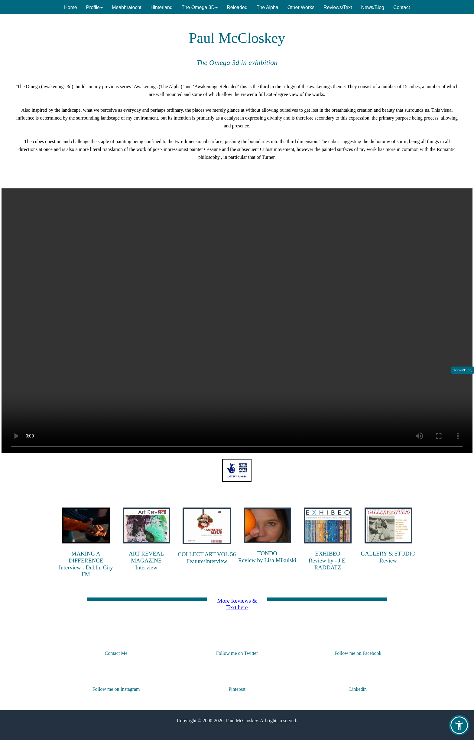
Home (70, 7)
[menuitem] (71, 7)
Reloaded (237, 7)
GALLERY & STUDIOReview (388, 557)
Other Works (301, 7)
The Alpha (267, 7)
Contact (401, 7)
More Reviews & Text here (237, 604)
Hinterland (162, 7)
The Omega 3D (200, 7)
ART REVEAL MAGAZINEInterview (146, 560)
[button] (459, 725)
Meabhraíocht (126, 7)
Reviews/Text (337, 7)
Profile (94, 7)
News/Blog (463, 370)
